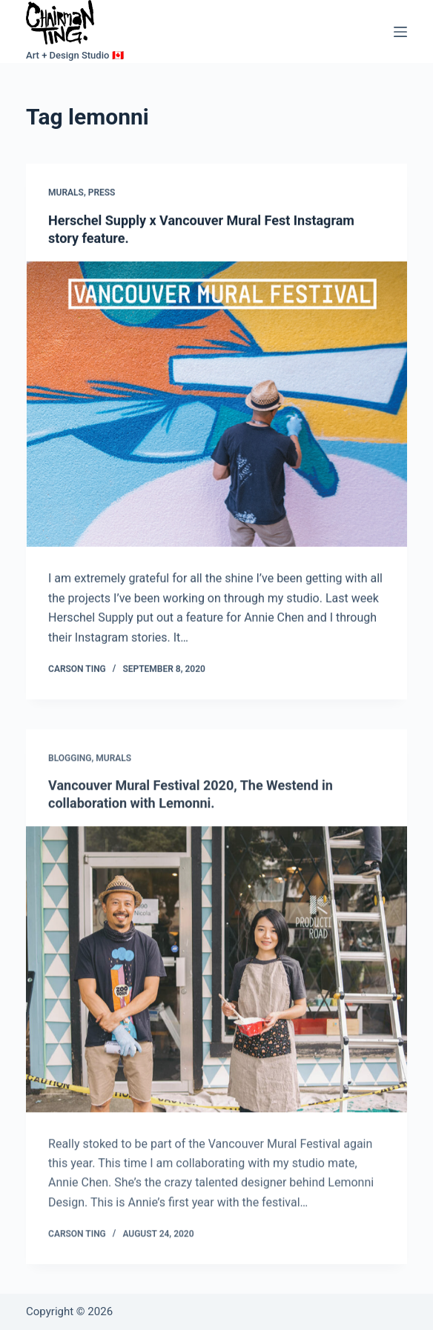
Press (102, 193)
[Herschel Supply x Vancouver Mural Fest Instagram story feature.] (216, 404)
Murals (66, 193)
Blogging (69, 765)
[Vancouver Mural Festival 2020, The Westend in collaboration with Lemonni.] (216, 976)
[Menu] (400, 32)
